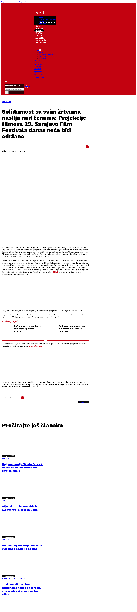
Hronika (37, 61)
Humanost (40, 28)
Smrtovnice (41, 42)
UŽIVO (55, 272)
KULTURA (6, 101)
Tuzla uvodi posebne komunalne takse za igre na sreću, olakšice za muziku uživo (21, 589)
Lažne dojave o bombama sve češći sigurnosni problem (27, 329)
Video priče (41, 40)
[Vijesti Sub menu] (43, 12)
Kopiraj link (83, 402)
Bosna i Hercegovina (47, 19)
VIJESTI (23, 578)
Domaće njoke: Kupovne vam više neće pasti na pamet (22, 547)
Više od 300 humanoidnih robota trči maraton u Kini (20, 508)
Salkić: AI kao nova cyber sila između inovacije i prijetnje (72, 329)
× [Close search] (7, 92)
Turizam (39, 35)
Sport (38, 26)
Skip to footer (24, 2)
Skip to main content (9, 2)
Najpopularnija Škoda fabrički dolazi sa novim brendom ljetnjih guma (22, 467)
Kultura (39, 31)
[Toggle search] (6, 81)
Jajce (41, 52)
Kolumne (42, 24)
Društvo (39, 33)
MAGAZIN (5, 458)
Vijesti (38, 12)
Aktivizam (43, 21)
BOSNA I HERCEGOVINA (10, 578)
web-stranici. (35, 346)
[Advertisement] (67, 229)
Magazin (40, 38)
